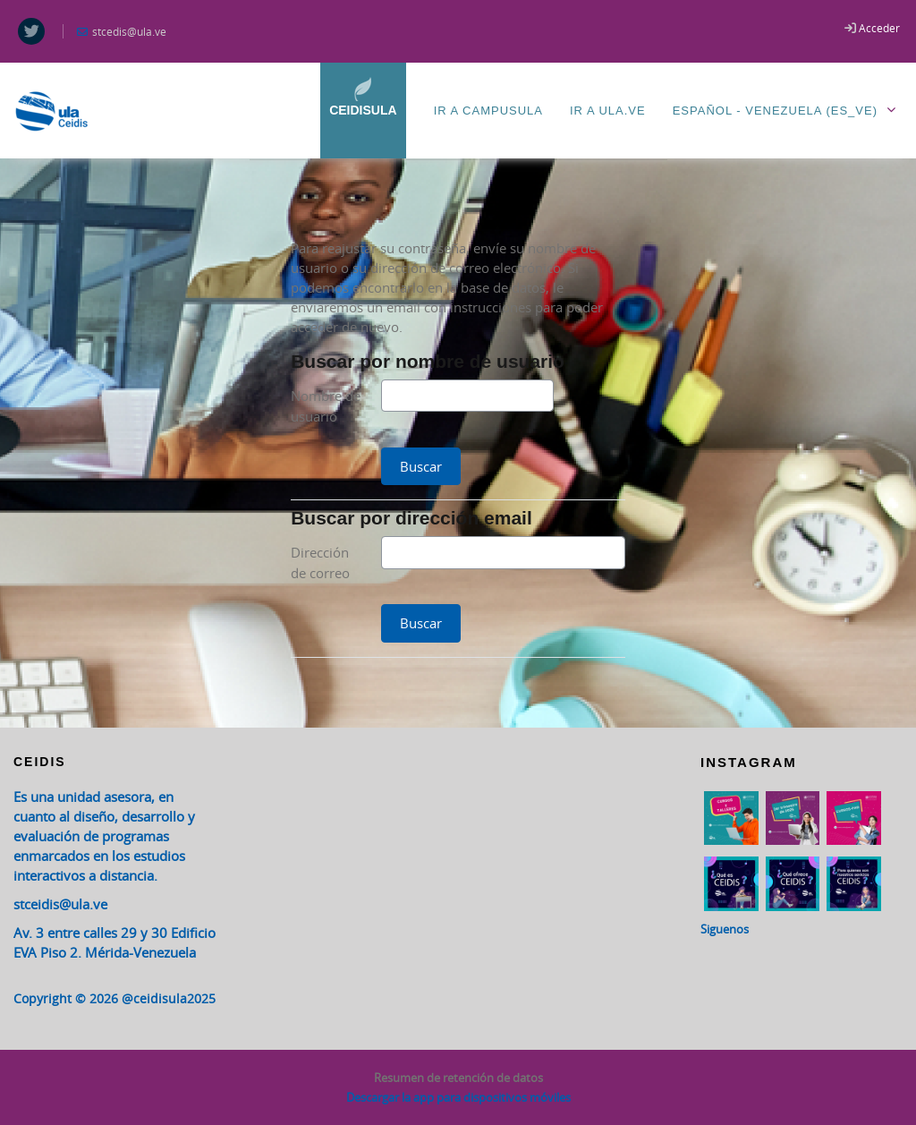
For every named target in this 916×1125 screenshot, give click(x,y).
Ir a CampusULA (488, 110)
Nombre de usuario (325, 406)
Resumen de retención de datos (458, 1078)
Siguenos (724, 929)
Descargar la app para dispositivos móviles (458, 1097)
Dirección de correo (320, 562)
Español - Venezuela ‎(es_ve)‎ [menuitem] (788, 109)
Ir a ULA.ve (608, 110)
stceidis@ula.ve (60, 904)
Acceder (879, 28)
